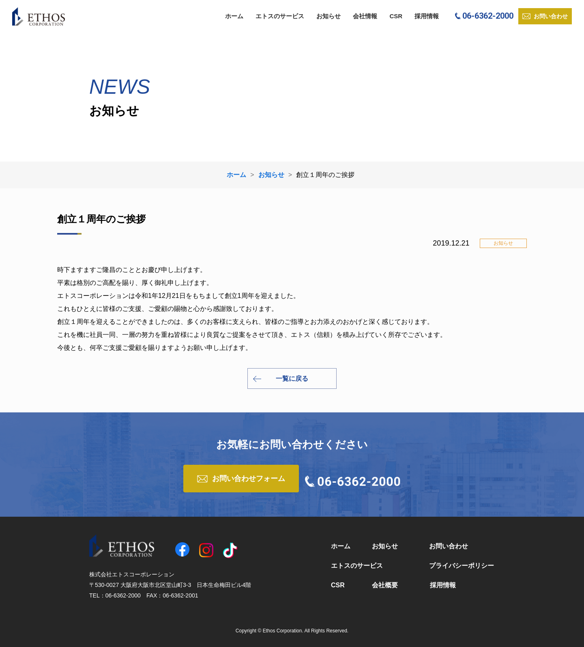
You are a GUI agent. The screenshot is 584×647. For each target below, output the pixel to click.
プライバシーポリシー (461, 565)
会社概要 (385, 585)
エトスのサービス (280, 16)
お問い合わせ (448, 546)
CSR (395, 16)
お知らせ (328, 16)
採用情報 (426, 16)
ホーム (234, 16)
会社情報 (365, 16)
